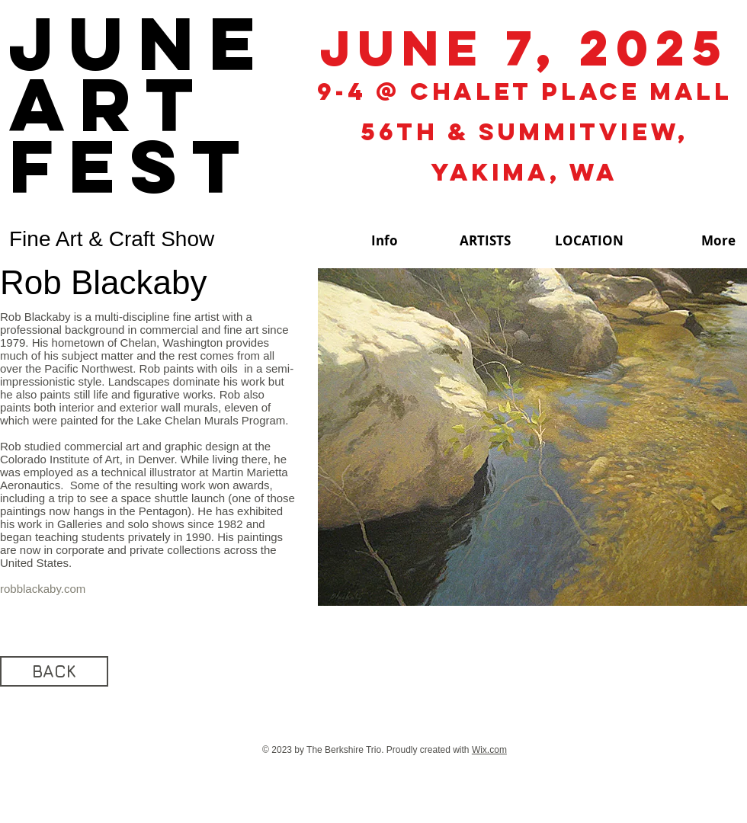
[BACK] (54, 671)
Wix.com (489, 750)
